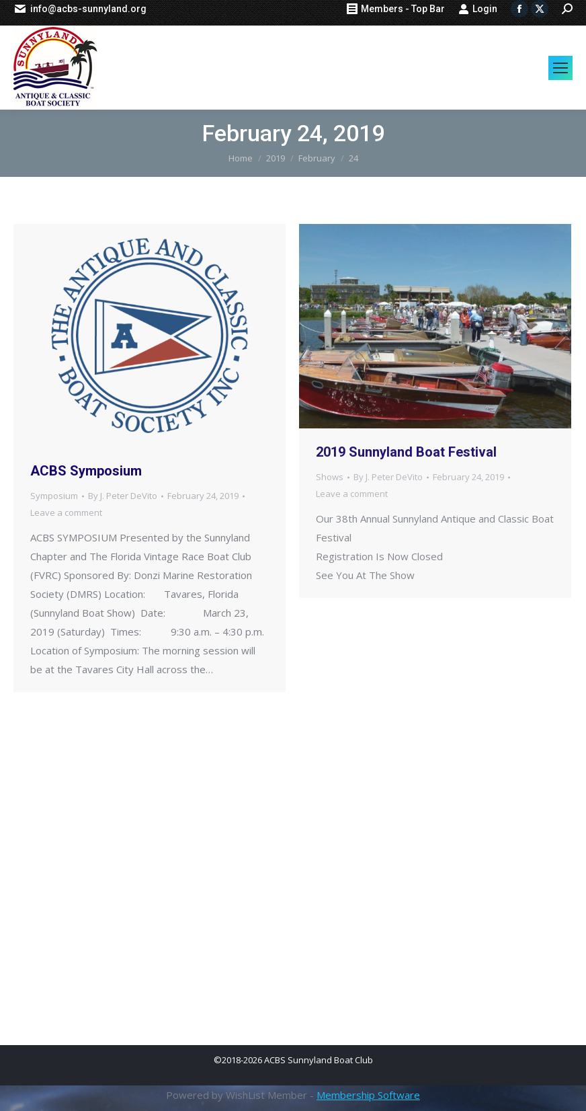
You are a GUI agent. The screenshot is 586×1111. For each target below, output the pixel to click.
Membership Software (368, 1095)
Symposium (54, 496)
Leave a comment (66, 512)
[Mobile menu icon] (560, 68)
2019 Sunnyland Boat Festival (406, 452)
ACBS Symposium (86, 471)
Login (477, 8)
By (122, 496)
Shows (329, 477)
